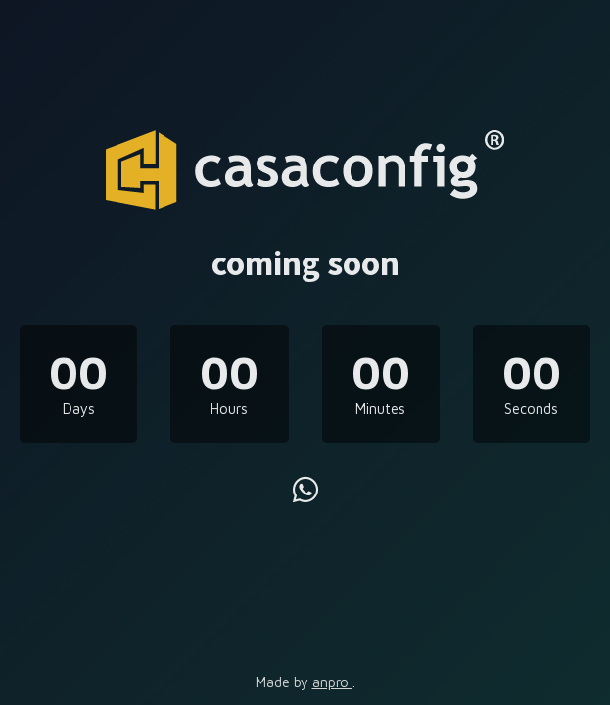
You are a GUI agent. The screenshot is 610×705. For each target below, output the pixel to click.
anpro (332, 682)
